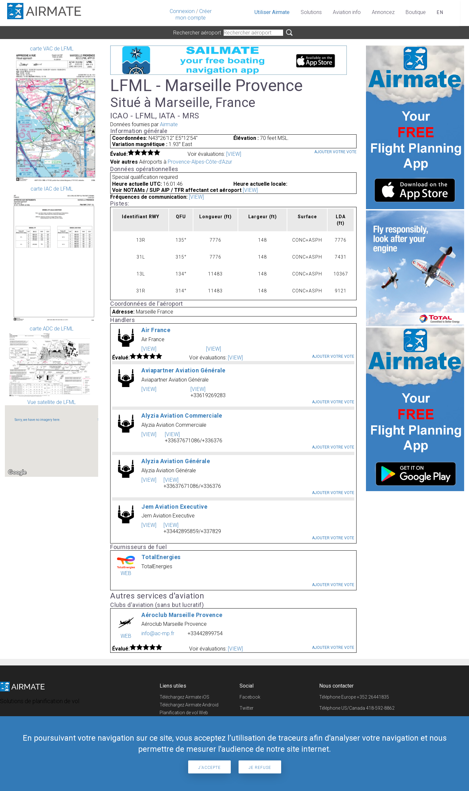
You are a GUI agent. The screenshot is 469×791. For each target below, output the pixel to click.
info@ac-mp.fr (157, 633)
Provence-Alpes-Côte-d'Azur (200, 162)
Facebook (250, 697)
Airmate (169, 124)
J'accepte (209, 767)
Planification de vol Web (184, 712)
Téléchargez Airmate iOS (184, 697)
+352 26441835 (373, 697)
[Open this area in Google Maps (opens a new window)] (17, 472)
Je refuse (260, 767)
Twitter (247, 708)
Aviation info (347, 12)
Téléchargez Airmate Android (189, 704)
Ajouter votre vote (335, 152)
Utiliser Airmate (272, 12)
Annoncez (383, 12)
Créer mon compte (194, 14)
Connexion (182, 11)
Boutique (416, 12)
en (440, 12)
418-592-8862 (380, 708)
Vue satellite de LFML (51, 438)
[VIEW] (233, 154)
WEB (126, 573)
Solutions (311, 12)
